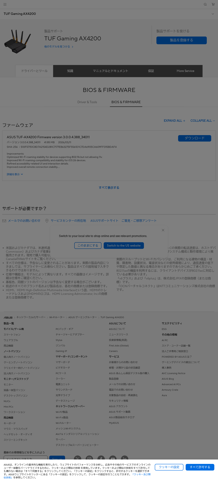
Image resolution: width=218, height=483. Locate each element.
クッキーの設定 (169, 467)
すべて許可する (200, 467)
